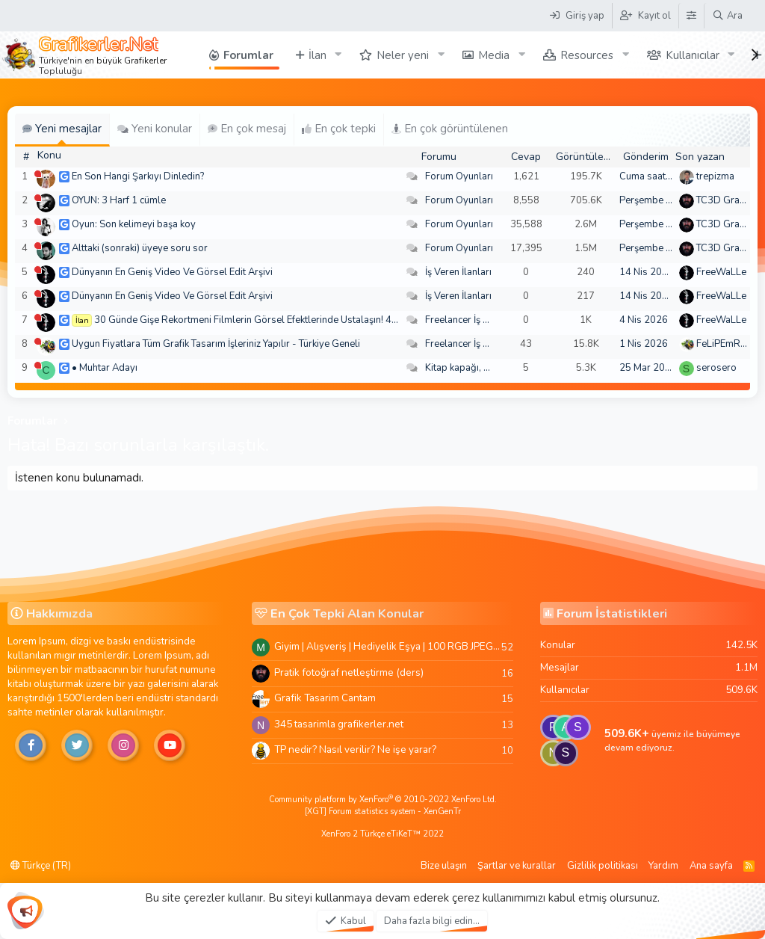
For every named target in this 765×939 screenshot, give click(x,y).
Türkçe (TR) (40, 865)
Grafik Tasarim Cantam (325, 698)
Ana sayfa (711, 865)
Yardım (663, 865)
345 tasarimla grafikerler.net (338, 724)
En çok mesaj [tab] (247, 128)
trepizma (715, 176)
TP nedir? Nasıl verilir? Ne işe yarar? (355, 749)
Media (494, 55)
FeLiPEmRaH (724, 344)
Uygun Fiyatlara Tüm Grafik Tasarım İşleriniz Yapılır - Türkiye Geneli (216, 344)
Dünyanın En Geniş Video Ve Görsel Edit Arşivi (172, 272)
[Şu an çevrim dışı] (38, 174)
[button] (337, 55)
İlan (317, 55)
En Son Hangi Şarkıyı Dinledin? (138, 176)
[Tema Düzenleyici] (691, 15)
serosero (716, 368)
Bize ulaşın (444, 865)
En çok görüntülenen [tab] (449, 128)
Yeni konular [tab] (154, 128)
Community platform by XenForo (383, 799)
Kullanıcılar (692, 55)
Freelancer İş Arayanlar (475, 320)
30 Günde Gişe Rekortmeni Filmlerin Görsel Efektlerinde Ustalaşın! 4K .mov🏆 (263, 320)
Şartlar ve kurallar (516, 865)
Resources (586, 55)
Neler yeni (403, 55)
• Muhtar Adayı (104, 368)
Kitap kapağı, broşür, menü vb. (491, 368)
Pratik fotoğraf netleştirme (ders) (349, 672)
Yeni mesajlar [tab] (62, 128)
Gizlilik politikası (602, 865)
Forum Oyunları (459, 176)
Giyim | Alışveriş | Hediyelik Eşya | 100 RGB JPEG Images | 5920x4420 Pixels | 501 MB (387, 646)
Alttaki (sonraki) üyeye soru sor (140, 248)
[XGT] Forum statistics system (383, 811)
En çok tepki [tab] (339, 128)
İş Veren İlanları (458, 272)
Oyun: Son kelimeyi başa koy (134, 224)
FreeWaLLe (721, 272)
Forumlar (248, 55)
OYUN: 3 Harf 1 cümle (119, 200)
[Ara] (727, 15)
